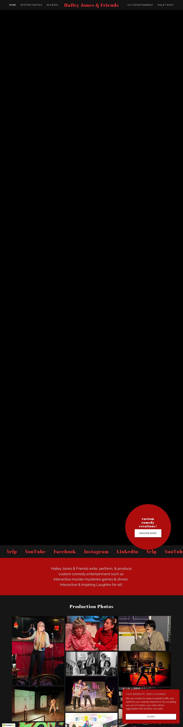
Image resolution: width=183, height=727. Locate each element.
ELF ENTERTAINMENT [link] (140, 5)
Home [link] (12, 5)
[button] (8, 724)
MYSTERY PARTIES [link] (31, 5)
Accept (151, 717)
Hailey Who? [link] (166, 5)
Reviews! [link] (52, 5)
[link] (91, 6)
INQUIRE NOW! (148, 536)
